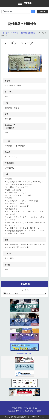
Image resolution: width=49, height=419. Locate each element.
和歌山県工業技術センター (24, 353)
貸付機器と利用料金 (28, 33)
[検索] (15, 11)
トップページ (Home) (10, 33)
